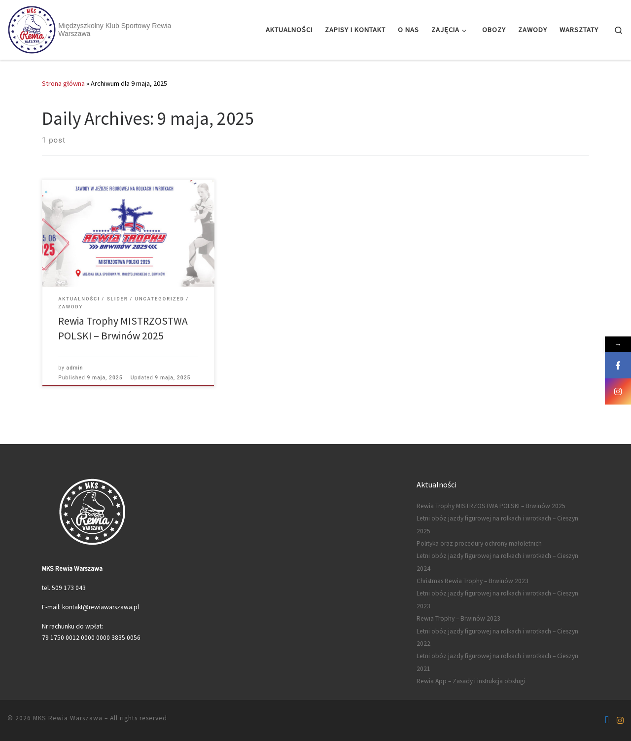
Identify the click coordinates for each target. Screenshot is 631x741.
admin (75, 368)
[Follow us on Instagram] (620, 720)
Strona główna (63, 83)
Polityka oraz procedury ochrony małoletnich (479, 543)
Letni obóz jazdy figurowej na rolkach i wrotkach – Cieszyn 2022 (497, 637)
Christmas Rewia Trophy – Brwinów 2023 (472, 581)
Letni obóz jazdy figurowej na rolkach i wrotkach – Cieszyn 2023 (497, 599)
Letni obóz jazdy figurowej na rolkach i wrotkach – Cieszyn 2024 (497, 562)
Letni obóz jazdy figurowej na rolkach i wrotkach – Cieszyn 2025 (497, 524)
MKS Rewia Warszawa (68, 718)
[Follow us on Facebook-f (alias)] (607, 720)
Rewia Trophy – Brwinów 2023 (458, 618)
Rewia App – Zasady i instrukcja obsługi (471, 681)
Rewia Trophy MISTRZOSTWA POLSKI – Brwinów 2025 (491, 506)
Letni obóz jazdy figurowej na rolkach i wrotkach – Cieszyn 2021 (497, 662)
